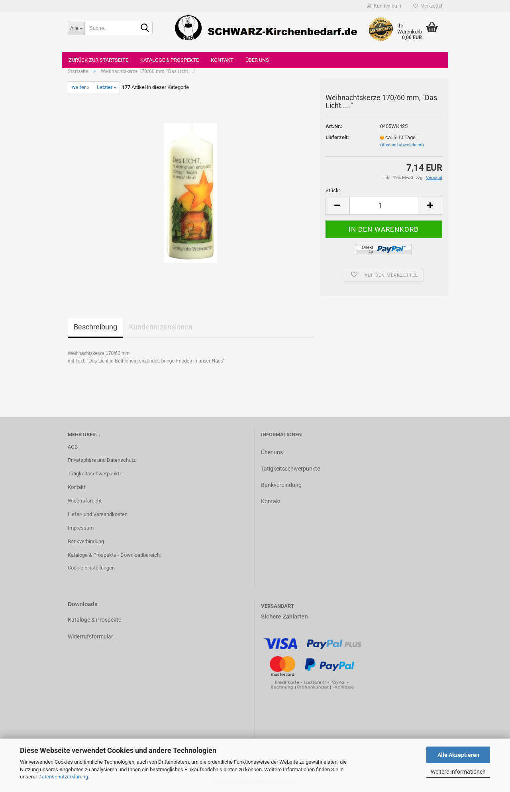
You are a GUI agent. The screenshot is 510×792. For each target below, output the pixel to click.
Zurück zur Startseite (98, 60)
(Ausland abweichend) (402, 145)
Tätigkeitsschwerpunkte (95, 474)
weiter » (80, 87)
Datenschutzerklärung (63, 777)
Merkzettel (427, 6)
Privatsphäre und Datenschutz (101, 460)
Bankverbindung (86, 541)
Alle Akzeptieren (458, 755)
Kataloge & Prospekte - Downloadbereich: (114, 555)
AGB (73, 447)
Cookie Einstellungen (91, 568)
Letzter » (106, 87)
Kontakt (222, 60)
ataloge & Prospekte (96, 620)
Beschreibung (95, 327)
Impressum (81, 528)
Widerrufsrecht (85, 501)
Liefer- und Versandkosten (98, 514)
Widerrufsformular (90, 636)
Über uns (257, 60)
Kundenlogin (384, 6)
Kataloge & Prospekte (169, 60)
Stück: (333, 190)
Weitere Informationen (458, 771)
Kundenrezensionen (160, 327)
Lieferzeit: (337, 137)
